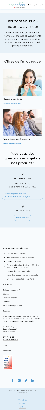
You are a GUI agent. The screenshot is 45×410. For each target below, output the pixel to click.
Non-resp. (22, 403)
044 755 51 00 (8, 337)
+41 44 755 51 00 (22, 184)
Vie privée (22, 400)
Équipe (6, 294)
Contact (6, 302)
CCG (22, 397)
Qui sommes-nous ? (11, 290)
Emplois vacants (10, 298)
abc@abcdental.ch (10, 339)
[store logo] (17, 5)
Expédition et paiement (12, 305)
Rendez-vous (22, 217)
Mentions (22, 407)
